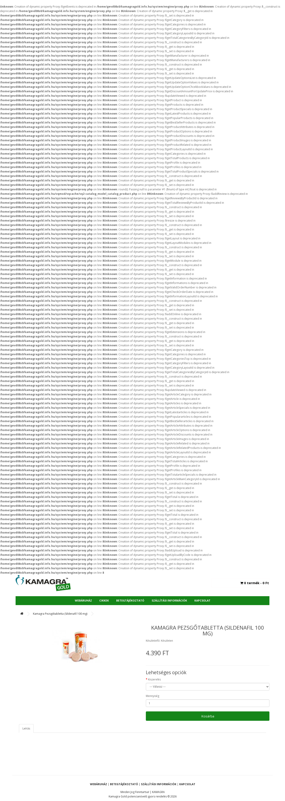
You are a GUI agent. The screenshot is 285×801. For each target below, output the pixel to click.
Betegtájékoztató (130, 600)
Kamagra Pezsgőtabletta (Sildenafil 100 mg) (60, 614)
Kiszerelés (154, 679)
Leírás (26, 728)
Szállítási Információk (169, 600)
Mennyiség (152, 696)
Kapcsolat (202, 600)
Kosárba (207, 716)
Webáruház (83, 600)
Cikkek (104, 600)
